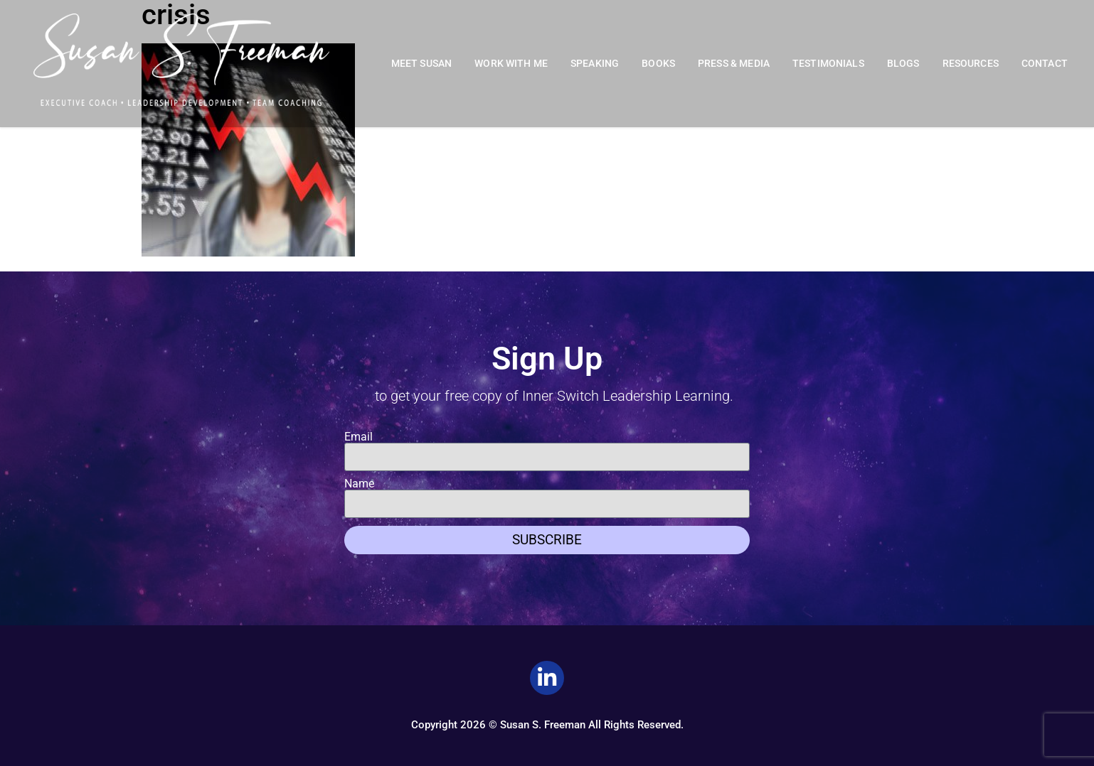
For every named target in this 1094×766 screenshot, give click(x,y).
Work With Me (511, 64)
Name (359, 484)
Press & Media (734, 64)
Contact (1044, 64)
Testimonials (828, 64)
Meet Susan (421, 64)
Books (658, 64)
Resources (970, 64)
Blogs (903, 64)
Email (358, 437)
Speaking (594, 64)
